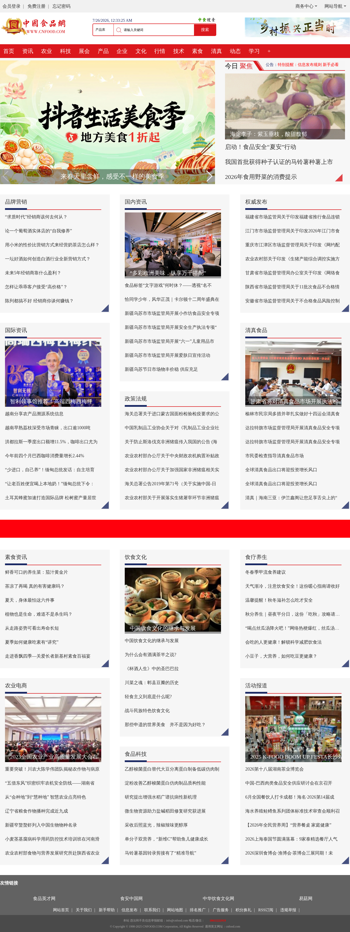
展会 (84, 51)
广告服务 (221, 910)
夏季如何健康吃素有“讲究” (31, 642)
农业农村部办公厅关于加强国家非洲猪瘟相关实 (172, 469)
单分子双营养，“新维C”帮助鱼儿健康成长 (166, 839)
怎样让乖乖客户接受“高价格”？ (36, 286)
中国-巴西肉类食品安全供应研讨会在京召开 (288, 783)
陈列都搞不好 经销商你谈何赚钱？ (39, 300)
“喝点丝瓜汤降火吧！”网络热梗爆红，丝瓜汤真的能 (296, 628)
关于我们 (84, 910)
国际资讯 (16, 330)
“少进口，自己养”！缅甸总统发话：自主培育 (49, 469)
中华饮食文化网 (218, 898)
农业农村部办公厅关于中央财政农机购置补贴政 (172, 455)
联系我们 (152, 910)
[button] (209, 176)
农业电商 (16, 685)
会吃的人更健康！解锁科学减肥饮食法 (283, 642)
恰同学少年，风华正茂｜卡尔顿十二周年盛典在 (172, 299)
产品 (103, 51)
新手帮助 (107, 910)
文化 (141, 51)
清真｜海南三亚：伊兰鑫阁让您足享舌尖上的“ (291, 497)
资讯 (27, 51)
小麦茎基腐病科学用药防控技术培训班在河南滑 (52, 839)
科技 (65, 51)
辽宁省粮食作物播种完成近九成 (36, 811)
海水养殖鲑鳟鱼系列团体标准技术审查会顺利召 (292, 811)
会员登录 (11, 6)
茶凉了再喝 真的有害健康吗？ (35, 586)
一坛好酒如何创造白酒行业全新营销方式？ (47, 258)
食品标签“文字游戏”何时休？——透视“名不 (168, 285)
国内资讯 (136, 202)
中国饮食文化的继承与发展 (152, 640)
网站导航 (333, 6)
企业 (122, 51)
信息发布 (130, 910)
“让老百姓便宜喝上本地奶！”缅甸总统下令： (49, 483)
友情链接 (9, 883)
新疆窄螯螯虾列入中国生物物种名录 (41, 825)
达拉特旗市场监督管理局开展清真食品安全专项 (292, 427)
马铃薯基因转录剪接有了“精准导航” (160, 853)
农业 (46, 51)
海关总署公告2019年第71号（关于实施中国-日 (170, 483)
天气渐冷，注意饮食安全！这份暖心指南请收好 (292, 586)
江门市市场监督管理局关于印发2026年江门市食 (292, 230)
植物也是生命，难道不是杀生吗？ (38, 614)
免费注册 (37, 6)
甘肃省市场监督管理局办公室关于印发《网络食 (292, 272)
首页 (8, 51)
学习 (254, 51)
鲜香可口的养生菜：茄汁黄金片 (36, 572)
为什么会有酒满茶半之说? (150, 654)
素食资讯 (16, 557)
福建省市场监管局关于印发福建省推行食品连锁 (292, 216)
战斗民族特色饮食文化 (147, 710)
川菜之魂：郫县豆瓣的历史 (152, 682)
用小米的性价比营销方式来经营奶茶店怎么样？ (52, 244)
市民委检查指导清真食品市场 (274, 455)
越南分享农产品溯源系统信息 (34, 413)
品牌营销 (16, 202)
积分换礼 (244, 910)
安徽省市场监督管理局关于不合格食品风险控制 (292, 300)
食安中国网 (131, 898)
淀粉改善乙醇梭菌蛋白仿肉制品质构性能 (165, 783)
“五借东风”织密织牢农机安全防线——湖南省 (49, 783)
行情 (159, 51)
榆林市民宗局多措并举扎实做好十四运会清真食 (292, 413)
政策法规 (136, 399)
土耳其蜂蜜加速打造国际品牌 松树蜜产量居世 (50, 497)
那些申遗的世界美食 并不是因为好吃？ (165, 724)
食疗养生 (256, 557)
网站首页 (61, 910)
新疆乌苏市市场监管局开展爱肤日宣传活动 (167, 355)
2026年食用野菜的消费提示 (261, 177)
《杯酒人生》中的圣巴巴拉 (152, 668)
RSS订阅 (265, 910)
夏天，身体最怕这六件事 (29, 600)
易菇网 (305, 898)
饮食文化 (136, 557)
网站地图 (175, 910)
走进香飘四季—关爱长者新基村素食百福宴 (47, 656)
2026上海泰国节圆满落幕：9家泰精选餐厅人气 (291, 839)
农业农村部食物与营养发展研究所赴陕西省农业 (52, 853)
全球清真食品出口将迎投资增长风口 (281, 469)
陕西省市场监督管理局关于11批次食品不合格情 (292, 286)
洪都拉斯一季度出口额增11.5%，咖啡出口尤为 (51, 441)
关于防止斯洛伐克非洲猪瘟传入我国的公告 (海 (171, 441)
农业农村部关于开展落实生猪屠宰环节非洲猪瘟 (172, 497)
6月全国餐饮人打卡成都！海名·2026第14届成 (289, 797)
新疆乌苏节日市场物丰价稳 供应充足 (161, 369)
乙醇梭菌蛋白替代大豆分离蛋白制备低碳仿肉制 (172, 769)
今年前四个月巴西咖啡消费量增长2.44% (44, 455)
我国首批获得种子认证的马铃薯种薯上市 (279, 162)
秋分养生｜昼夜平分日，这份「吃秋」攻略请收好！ (297, 614)
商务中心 (305, 6)
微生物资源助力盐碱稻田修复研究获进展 (165, 811)
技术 (178, 51)
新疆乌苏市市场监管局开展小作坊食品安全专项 (172, 313)
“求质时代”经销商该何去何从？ (36, 216)
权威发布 (256, 202)
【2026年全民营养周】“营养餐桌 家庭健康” (288, 825)
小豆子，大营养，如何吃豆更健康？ (281, 656)
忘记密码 (61, 6)
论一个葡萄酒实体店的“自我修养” (38, 230)
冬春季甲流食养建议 (265, 572)
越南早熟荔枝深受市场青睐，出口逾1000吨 (47, 427)
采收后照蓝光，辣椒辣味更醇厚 (156, 825)
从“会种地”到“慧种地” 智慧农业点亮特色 (45, 797)
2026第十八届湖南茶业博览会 (274, 769)
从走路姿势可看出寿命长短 (32, 628)
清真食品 (256, 330)
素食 (197, 51)
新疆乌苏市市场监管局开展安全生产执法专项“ (171, 327)
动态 (235, 51)
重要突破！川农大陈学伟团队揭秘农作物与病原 (52, 769)
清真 (216, 51)
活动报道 (256, 685)
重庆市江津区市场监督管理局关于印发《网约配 (292, 244)
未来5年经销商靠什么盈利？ (33, 272)
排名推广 (198, 910)
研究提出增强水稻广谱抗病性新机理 (161, 797)
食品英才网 (44, 898)
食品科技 (136, 754)
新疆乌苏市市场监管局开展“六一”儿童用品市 (169, 341)
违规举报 (288, 910)
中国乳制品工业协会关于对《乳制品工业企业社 (172, 427)
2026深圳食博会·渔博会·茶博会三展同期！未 (289, 853)
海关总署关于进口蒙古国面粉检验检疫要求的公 (172, 413)
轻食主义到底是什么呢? (148, 696)
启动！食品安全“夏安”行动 (260, 147)
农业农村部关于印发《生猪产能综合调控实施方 (292, 258)
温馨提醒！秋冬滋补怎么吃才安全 (279, 600)
